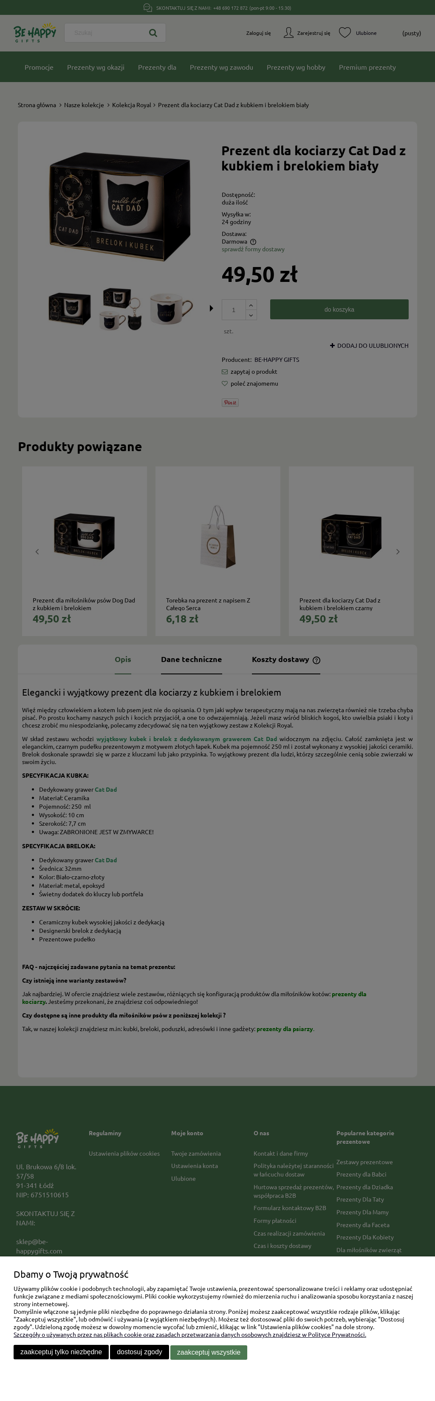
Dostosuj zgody (139, 1352)
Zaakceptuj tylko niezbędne (61, 1352)
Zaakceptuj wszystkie (208, 1352)
